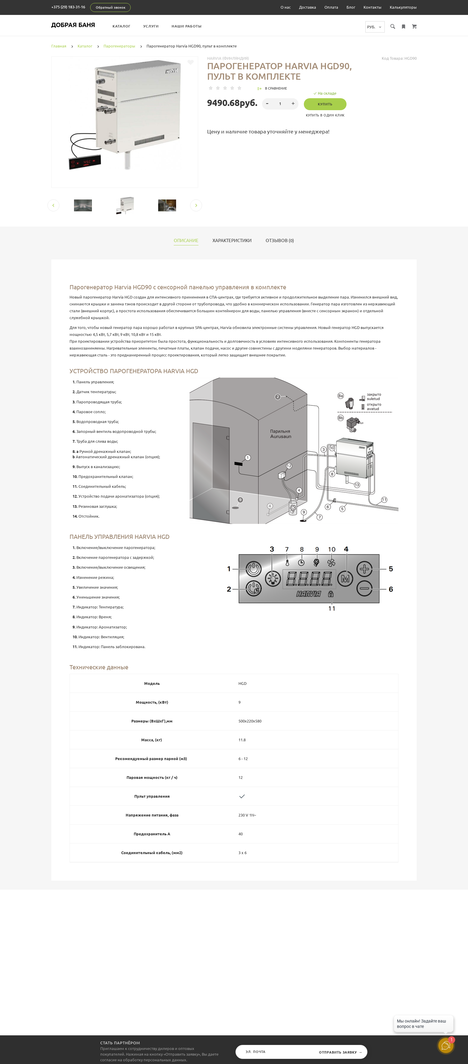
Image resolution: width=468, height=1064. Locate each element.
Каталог (121, 26)
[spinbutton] (280, 104)
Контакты (372, 7)
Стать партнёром (120, 1043)
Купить (325, 104)
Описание (186, 240)
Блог (351, 7)
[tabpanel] (125, 113)
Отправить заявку (340, 1052)
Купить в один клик (325, 115)
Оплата (331, 7)
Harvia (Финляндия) (228, 58)
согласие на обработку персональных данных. (143, 1060)
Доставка (307, 7)
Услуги (151, 26)
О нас (286, 7)
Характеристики (232, 240)
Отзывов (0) (280, 240)
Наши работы (187, 26)
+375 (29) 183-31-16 (68, 7)
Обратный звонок (110, 7)
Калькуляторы (403, 7)
